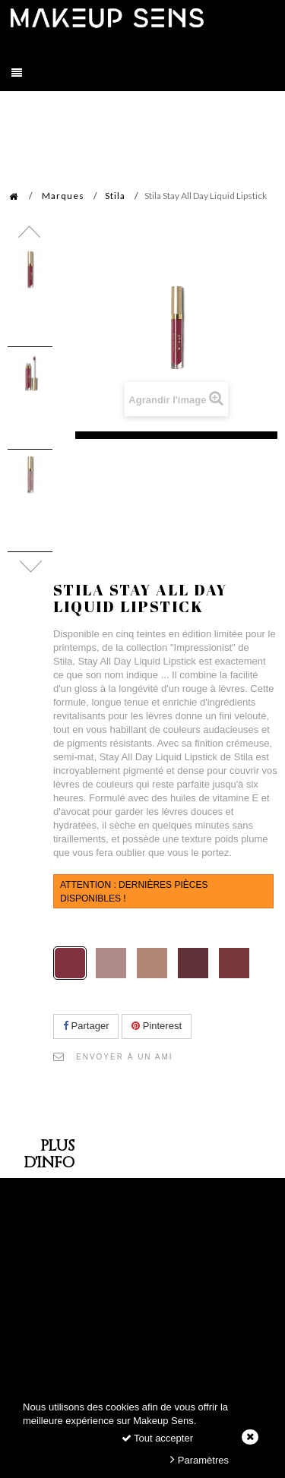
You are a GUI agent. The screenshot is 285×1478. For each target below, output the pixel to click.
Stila (115, 195)
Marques (63, 195)
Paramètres (199, 1459)
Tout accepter (157, 1438)
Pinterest (156, 1025)
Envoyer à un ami (124, 1057)
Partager (86, 1025)
